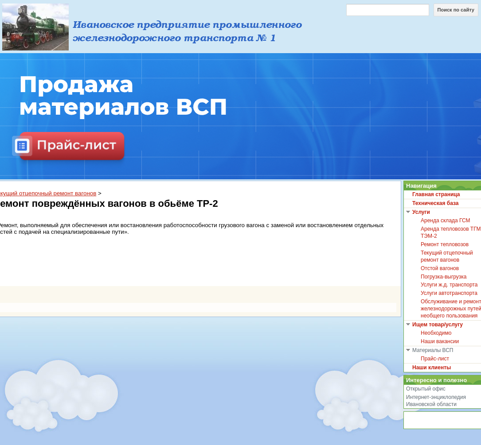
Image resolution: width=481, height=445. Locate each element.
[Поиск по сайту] (387, 10)
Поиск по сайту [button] (456, 9)
